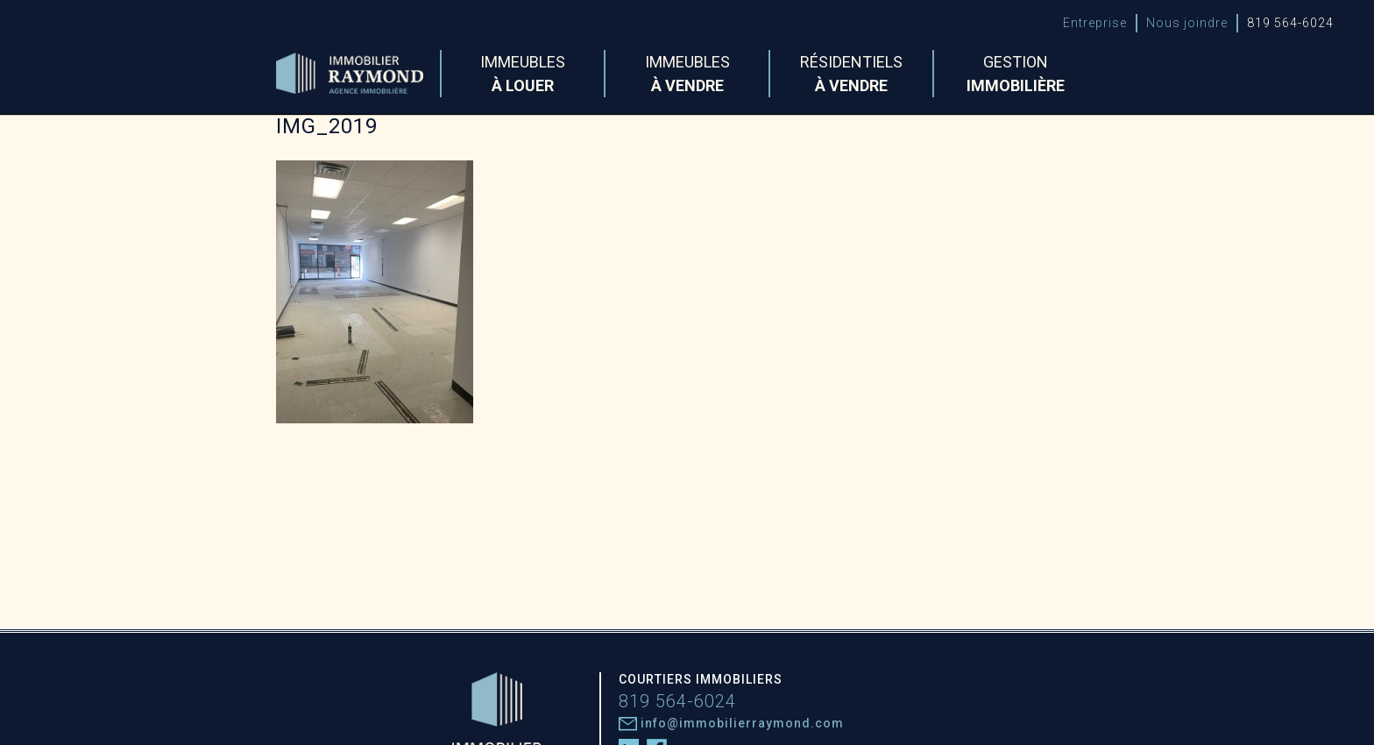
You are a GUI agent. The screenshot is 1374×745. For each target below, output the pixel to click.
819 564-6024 (1290, 23)
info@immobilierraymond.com (731, 723)
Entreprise (1095, 23)
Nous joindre (1187, 23)
